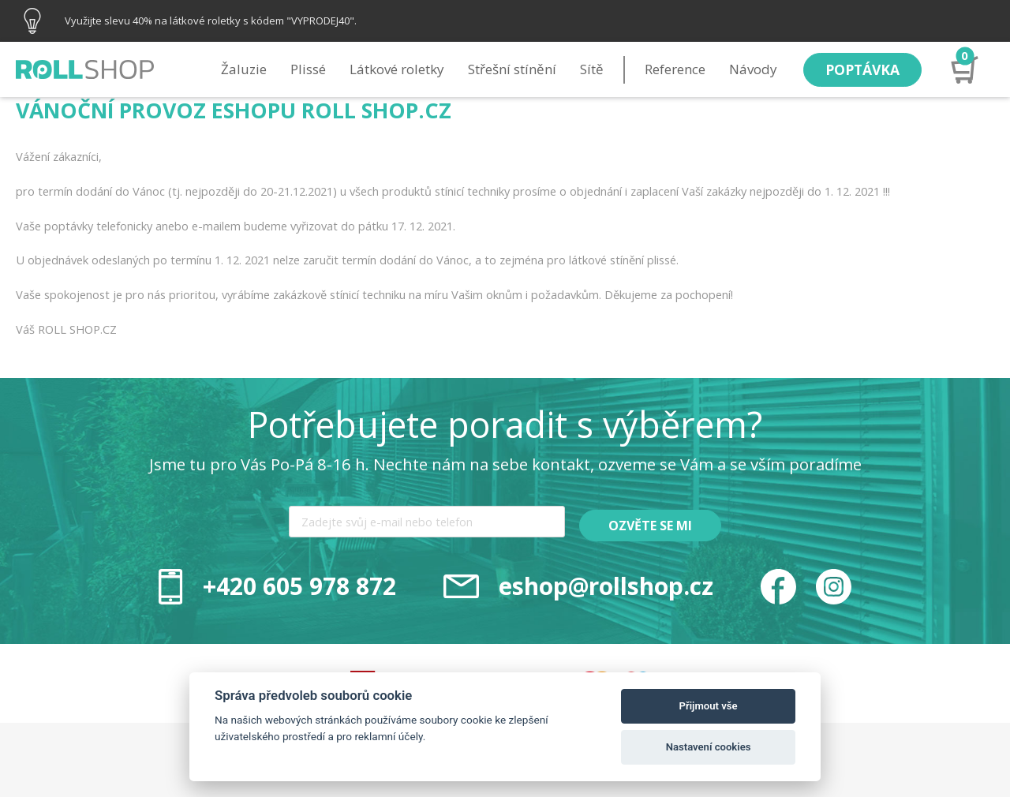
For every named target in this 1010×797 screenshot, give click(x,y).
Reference (671, 69)
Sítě (588, 69)
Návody (749, 69)
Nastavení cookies (708, 747)
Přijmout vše (708, 706)
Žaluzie (240, 69)
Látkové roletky (393, 69)
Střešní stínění (508, 69)
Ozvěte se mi (651, 525)
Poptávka (860, 69)
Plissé (304, 69)
